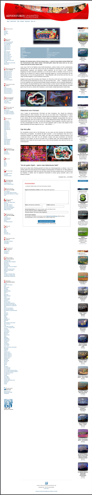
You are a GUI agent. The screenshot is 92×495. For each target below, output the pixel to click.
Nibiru (5, 336)
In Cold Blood (6, 78)
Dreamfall (6, 174)
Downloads (6, 33)
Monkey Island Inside (8, 392)
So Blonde (6, 359)
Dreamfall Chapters (7, 175)
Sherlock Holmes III (8, 354)
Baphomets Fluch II (7, 72)
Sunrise (5, 363)
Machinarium (6, 332)
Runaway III (6, 253)
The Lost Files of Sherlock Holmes (10, 370)
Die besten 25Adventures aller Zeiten (83, 149)
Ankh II (5, 230)
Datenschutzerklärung (51, 218)
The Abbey (6, 366)
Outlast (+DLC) (7, 339)
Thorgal (5, 375)
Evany (5, 316)
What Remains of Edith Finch (9, 276)
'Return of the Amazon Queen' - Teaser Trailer (83, 372)
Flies (5, 321)
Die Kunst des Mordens (8, 308)
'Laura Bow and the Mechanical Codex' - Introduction (83, 292)
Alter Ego (6, 288)
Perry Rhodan (6, 344)
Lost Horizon (6, 243)
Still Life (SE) (6, 360)
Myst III (5, 163)
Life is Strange (7, 191)
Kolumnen (6, 31)
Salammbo (6, 349)
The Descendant (7, 367)
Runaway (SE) (7, 250)
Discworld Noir (7, 153)
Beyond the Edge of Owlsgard (10, 261)
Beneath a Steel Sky (8, 77)
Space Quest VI (7, 144)
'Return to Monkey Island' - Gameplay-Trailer (83, 340)
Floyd (5, 87)
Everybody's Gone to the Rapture (10, 266)
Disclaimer (52, 491)
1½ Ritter (6, 216)
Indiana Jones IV (7, 46)
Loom (5, 50)
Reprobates (6, 348)
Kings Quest (6, 121)
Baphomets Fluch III (8, 73)
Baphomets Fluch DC (8, 71)
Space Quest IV (7, 141)
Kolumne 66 (83, 68)
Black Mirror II (6, 264)
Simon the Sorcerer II (8, 89)
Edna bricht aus (7, 219)
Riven (5, 162)
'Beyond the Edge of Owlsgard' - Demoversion (83, 403)
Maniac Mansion (7, 51)
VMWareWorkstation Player (83, 233)
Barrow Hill (6, 294)
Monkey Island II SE (8, 56)
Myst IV (5, 164)
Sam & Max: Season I (8, 204)
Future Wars (6, 101)
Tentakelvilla (6, 393)
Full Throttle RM (7, 44)
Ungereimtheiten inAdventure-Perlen (83, 167)
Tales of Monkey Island (8, 208)
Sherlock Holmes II (7, 353)
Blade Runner (6, 110)
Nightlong (6, 337)
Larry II (5, 132)
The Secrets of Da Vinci (8, 372)
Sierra (48, 48)
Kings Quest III (7, 123)
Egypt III (5, 315)
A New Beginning (7, 218)
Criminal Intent (7, 299)
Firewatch (6, 267)
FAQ (5, 34)
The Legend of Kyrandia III (9, 113)
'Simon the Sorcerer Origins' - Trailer (83, 356)
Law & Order (6, 330)
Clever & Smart (7, 298)
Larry (5, 130)
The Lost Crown (7, 369)
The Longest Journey (8, 173)
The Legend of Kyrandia (8, 111)
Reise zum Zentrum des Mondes (10, 347)
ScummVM (83, 198)
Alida (5, 286)
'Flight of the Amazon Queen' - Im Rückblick (83, 435)
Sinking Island (6, 358)
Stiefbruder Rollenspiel (83, 131)
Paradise (5, 342)
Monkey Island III (7, 57)
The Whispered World (8, 221)
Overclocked (6, 341)
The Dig (5, 61)
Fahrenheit (6, 320)
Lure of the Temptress (8, 79)
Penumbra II (6, 343)
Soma (5, 272)
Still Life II (6, 361)
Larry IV (5, 134)
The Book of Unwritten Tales (9, 273)
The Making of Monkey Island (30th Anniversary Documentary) (83, 469)
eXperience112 (7, 319)
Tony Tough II (6, 377)
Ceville (5, 297)
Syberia (5, 364)
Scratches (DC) (7, 352)
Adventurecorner (7, 391)
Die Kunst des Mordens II (9, 309)
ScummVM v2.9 (83, 277)
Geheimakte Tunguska (8, 241)
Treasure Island (7, 378)
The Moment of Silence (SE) (9, 275)
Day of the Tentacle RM (8, 42)
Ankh (5, 229)
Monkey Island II (7, 55)
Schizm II (6, 350)
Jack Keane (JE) (7, 233)
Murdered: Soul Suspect (8, 270)
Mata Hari (6, 333)
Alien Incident (6, 287)
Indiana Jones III (7, 45)
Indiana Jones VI (7, 49)
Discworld (6, 151)
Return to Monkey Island (8, 184)
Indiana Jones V (7, 48)
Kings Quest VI (7, 127)
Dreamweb (6, 314)
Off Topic (5, 32)
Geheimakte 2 (6, 242)
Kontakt (55, 491)
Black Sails (6, 232)
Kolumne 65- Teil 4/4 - (83, 85)
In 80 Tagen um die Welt (8, 326)
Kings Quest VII (7, 128)
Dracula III (6, 312)
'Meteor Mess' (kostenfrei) (83, 324)
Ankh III (5, 231)
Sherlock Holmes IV (8, 355)
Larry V (5, 135)
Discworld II (6, 152)
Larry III (5, 133)
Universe (5, 382)
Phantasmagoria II (7, 139)
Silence (5, 220)
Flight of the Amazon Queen (9, 269)
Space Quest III (7, 140)
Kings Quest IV (7, 124)
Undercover (6, 381)
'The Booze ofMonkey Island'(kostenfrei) (83, 262)
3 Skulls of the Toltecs (8, 284)
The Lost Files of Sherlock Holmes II (11, 371)
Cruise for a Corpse (8, 100)
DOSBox (83, 215)
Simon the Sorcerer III (8, 90)
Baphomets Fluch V (8, 76)
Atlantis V (6, 292)
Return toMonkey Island (83, 54)
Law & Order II (7, 331)
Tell (4, 365)
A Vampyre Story (7, 260)
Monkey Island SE (7, 54)
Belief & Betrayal (7, 295)
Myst (5, 161)
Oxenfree (6, 271)
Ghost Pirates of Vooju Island (9, 322)
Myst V (5, 166)
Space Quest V (7, 143)
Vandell (5, 383)
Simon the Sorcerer (7, 88)
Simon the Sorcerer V (8, 93)
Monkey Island (7, 53)
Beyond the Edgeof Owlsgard (83, 38)
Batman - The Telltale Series (9, 202)
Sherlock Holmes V (7, 356)
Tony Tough (6, 376)
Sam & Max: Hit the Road (9, 60)
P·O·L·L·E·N (6, 345)
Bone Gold (6, 203)
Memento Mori (7, 334)
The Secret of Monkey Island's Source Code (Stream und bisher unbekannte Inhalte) (83, 451)
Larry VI (5, 136)
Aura (5, 293)
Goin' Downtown (7, 323)
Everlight (5, 317)
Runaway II (6, 252)
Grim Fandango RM (8, 43)
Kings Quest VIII (7, 129)
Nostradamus (6, 338)
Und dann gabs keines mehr (9, 380)
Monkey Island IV (7, 59)
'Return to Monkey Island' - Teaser (83, 419)
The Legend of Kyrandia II (9, 112)
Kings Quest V (7, 125)
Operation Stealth (7, 102)
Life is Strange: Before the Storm (10, 192)
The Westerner (7, 374)
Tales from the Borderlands (9, 207)
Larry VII (5, 138)
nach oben (46, 488)
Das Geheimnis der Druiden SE (10, 304)
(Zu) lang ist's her (83, 115)
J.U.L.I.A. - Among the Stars (9, 327)
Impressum (37, 491)
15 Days (5, 283)
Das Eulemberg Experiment (9, 303)
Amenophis (6, 289)
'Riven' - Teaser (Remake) (83, 309)
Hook (5, 325)
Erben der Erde (7, 265)
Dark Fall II (6, 300)
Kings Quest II (6, 122)
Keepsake (6, 328)
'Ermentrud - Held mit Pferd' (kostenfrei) (83, 387)
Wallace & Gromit (7, 209)
